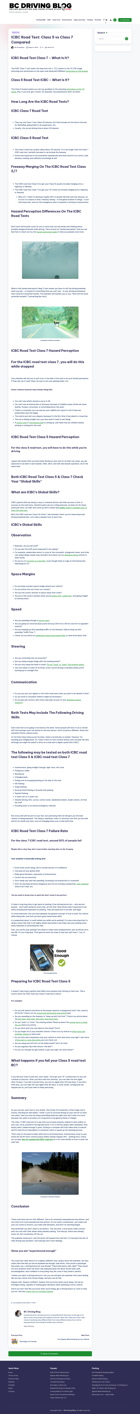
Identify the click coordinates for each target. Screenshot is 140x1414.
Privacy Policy (13, 1379)
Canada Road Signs (57, 1382)
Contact (11, 1391)
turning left (67, 596)
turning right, (56, 596)
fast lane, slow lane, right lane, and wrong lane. (38, 1019)
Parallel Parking (97, 1376)
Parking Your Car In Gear (101, 1382)
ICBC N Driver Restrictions (59, 1372)
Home (10, 1372)
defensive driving (71, 555)
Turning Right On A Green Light (61, 1391)
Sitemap (11, 1382)
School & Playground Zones (60, 1379)
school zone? (44, 620)
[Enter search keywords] (113, 38)
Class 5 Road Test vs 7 (58, 1398)
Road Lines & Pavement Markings (62, 1394)
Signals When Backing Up (59, 1376)
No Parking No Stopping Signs (103, 1372)
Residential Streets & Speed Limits (62, 1388)
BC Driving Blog (32, 1311)
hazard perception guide (46, 232)
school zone (22, 423)
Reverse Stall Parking (99, 1379)
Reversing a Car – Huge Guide (103, 1394)
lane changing (82, 884)
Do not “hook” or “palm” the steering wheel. (65, 664)
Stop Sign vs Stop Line (58, 1385)
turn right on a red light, (36, 561)
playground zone (36, 423)
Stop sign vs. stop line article (28, 1040)
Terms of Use (13, 1376)
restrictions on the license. (77, 71)
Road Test (16, 32)
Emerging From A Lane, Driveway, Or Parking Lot (110, 1385)
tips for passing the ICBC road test (37, 1139)
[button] (125, 20)
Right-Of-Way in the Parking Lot (104, 1388)
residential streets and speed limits (50, 635)
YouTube (11, 1385)
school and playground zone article (52, 1013)
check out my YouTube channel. (39, 1291)
